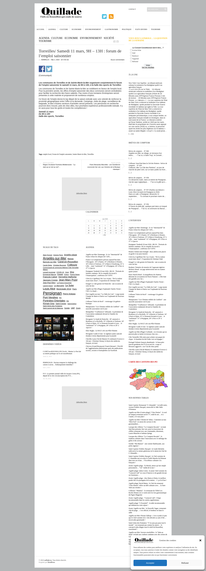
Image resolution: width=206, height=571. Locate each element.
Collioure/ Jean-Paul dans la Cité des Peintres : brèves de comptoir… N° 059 (148, 164)
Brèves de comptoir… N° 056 (139, 204)
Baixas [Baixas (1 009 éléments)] (71, 259)
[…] (130, 134)
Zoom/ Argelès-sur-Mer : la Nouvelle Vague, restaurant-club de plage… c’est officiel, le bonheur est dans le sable (148, 510)
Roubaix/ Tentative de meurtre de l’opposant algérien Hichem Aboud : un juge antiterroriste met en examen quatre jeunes (147, 269)
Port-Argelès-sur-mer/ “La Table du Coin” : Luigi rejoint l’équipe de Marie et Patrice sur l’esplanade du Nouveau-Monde (148, 289)
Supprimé (135, 59)
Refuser (185, 563)
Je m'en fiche (136, 50)
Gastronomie (111, 29)
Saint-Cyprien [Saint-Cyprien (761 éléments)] (61, 304)
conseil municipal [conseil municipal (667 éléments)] (49, 272)
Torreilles (90, 154)
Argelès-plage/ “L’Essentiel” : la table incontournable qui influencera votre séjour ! (147, 504)
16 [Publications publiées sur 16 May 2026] (116, 228)
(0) (133, 134)
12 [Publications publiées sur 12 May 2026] (94, 228)
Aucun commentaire (117, 60)
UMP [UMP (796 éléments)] (73, 308)
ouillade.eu (48, 560)
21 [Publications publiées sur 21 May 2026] (105, 230)
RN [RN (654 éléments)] (67, 301)
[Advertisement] (82, 125)
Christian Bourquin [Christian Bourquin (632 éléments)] (59, 265)
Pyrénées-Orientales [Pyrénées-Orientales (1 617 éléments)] (54, 300)
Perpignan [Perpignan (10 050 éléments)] (52, 293)
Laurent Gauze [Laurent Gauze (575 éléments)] (48, 286)
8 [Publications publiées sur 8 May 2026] (110, 225)
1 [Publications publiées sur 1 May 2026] (110, 223)
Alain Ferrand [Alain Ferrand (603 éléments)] (47, 255)
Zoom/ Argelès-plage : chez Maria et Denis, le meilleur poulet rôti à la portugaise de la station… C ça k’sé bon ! (148, 479)
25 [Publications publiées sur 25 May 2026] (88, 233)
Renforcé (135, 56)
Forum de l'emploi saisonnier (62, 154)
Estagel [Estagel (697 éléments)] (60, 274)
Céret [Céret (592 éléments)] (67, 272)
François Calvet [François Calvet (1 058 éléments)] (50, 277)
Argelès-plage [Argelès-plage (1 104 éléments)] (70, 255)
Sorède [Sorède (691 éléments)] (67, 308)
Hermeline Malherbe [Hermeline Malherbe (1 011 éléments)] (67, 277)
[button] (200, 540)
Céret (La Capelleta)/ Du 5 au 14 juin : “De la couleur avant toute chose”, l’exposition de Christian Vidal (147, 258)
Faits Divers (141, 29)
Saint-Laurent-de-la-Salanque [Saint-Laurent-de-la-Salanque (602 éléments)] (53, 308)
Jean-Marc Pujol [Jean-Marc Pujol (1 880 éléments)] (68, 279)
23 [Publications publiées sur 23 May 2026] (116, 230)
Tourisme (155, 29)
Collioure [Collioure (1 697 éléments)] (72, 265)
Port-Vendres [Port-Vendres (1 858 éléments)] (50, 297)
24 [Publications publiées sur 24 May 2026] (121, 230)
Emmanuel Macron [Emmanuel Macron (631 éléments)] (49, 274)
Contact (132, 9)
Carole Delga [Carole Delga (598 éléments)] (47, 265)
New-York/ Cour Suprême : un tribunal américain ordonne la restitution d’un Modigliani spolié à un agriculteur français (145, 85)
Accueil (40, 29)
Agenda (52, 29)
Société (109, 38)
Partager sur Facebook (42, 69)
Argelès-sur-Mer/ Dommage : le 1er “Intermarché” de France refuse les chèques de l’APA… (147, 229)
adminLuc (45, 60)
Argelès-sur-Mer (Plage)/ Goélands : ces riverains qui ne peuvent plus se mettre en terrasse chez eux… (148, 333)
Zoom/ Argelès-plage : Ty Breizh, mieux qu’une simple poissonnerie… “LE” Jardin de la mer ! (147, 467)
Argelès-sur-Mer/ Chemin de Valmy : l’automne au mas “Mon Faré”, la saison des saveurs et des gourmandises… (147, 422)
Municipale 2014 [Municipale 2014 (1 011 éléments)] (63, 289)
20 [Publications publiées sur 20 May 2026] (99, 230)
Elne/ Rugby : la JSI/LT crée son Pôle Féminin (144, 324)
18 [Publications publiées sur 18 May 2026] (88, 230)
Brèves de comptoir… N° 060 (139, 151)
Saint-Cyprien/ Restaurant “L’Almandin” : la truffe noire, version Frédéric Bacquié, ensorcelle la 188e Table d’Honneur (148, 407)
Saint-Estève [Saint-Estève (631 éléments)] (71, 304)
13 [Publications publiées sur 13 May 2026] (99, 228)
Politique (126, 29)
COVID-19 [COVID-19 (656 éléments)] (60, 272)
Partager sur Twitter (49, 69)
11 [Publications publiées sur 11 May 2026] (88, 228)
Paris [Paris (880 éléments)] (74, 289)
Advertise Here (81, 193)
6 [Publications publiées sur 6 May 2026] (99, 225)
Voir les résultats (148, 67)
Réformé (135, 62)
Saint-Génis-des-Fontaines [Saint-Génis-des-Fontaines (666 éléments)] (52, 306)
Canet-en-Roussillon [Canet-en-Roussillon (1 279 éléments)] (68, 262)
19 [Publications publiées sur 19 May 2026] (94, 230)
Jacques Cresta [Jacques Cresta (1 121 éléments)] (50, 280)
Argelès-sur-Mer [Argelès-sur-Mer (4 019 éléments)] (54, 258)
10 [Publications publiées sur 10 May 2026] (121, 225)
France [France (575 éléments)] (66, 274)
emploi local (47, 154)
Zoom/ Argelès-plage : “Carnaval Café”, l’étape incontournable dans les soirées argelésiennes (145, 499)
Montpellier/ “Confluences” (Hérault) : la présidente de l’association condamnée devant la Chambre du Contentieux (147, 307)
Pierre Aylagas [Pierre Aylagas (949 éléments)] (69, 294)
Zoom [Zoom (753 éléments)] (78, 308)
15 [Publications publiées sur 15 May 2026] (110, 228)
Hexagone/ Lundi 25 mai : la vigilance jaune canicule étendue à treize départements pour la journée (147, 328)
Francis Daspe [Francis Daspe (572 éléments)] (75, 274)
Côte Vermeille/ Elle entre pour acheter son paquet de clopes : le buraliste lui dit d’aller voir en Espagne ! (147, 338)
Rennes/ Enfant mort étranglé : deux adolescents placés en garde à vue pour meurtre (147, 253)
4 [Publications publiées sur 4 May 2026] (88, 225)
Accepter (150, 563)
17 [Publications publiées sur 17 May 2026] (121, 228)
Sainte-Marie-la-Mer (80, 154)
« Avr (104, 235)
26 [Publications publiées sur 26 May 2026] (94, 233)
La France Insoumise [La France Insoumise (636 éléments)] (64, 283)
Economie (76, 29)
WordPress (51, 562)
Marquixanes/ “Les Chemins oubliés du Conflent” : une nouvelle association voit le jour (147, 301)
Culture (64, 29)
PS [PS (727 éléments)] (60, 298)
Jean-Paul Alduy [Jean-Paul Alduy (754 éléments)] (49, 283)
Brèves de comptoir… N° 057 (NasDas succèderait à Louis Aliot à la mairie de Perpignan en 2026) (146, 191)
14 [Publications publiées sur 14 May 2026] (105, 228)
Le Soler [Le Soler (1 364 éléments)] (69, 285)
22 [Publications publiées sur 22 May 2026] (110, 230)
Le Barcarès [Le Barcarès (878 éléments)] (59, 286)
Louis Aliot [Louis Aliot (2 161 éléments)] (49, 288)
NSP (133, 53)
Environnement (93, 29)
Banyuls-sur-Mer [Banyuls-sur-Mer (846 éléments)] (50, 262)
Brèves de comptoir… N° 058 (139, 178)
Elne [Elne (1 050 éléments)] (72, 272)
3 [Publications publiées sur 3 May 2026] (121, 223)
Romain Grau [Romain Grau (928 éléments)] (49, 303)
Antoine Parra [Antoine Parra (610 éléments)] (58, 255)
